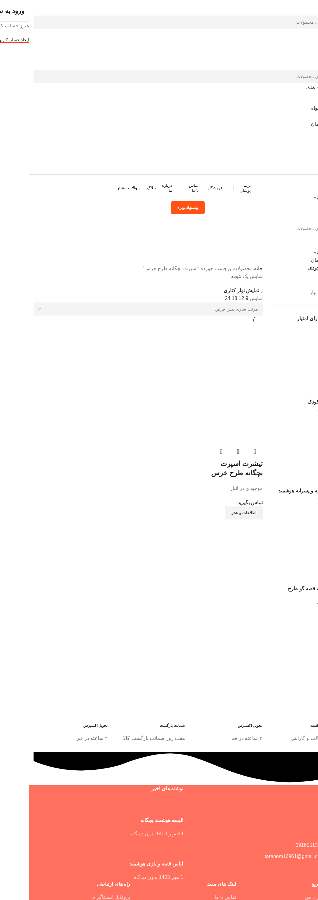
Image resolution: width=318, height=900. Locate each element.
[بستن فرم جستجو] (310, 8)
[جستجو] (159, 22)
